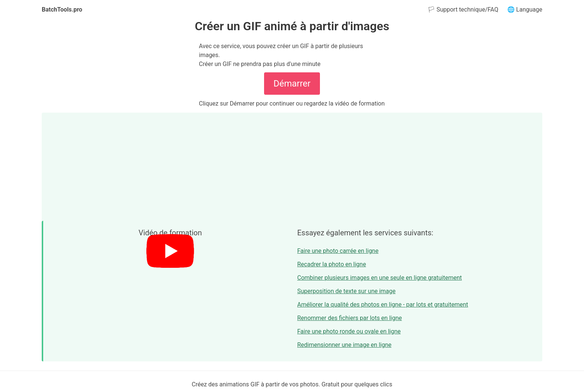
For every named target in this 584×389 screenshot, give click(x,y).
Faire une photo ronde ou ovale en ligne (349, 331)
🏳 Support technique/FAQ (463, 9)
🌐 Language (524, 9)
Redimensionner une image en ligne (344, 344)
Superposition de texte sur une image (346, 291)
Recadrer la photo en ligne (331, 264)
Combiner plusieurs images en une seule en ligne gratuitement (379, 277)
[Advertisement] (292, 165)
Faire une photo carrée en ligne (337, 250)
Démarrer (291, 83)
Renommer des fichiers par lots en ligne (349, 317)
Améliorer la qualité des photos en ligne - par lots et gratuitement (382, 304)
